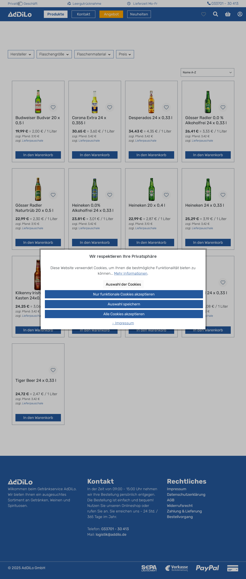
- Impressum (123, 323)
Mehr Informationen (130, 273)
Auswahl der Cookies (123, 284)
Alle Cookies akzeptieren (124, 314)
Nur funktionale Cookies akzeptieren (124, 294)
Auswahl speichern (124, 304)
